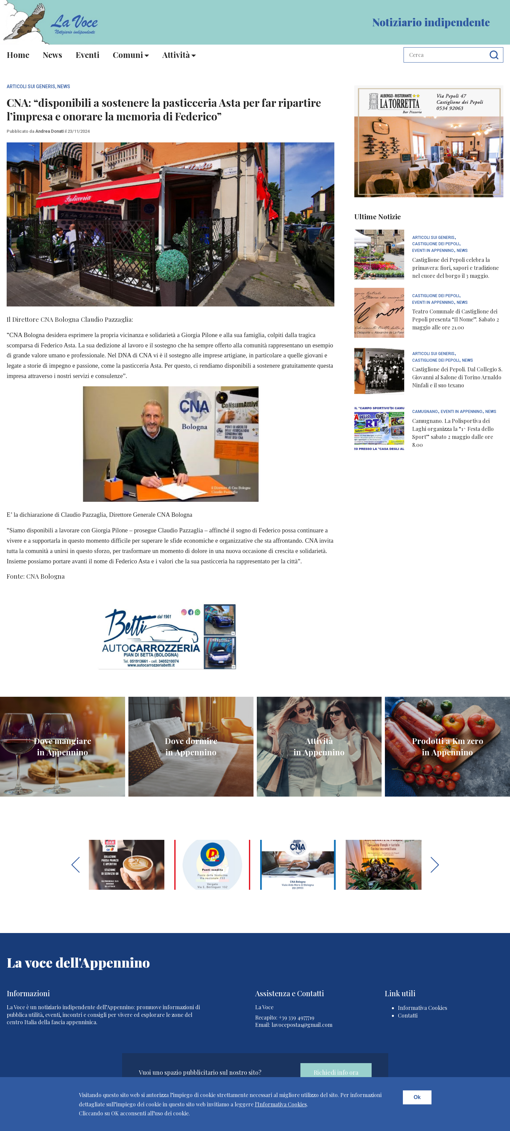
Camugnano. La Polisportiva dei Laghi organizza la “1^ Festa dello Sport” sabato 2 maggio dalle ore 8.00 (453, 432)
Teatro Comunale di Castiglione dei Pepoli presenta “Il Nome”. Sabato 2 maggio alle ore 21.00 (455, 319)
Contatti (408, 1015)
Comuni (128, 54)
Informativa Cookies (422, 1007)
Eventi (87, 54)
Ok (417, 1097)
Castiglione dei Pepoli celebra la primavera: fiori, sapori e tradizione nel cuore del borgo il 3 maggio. (455, 267)
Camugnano (425, 412)
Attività (176, 54)
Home (18, 54)
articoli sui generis (31, 86)
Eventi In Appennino (433, 251)
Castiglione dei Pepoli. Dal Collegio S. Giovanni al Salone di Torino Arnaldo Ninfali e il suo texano (457, 377)
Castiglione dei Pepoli (435, 244)
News (52, 54)
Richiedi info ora (336, 1072)
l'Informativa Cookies (281, 1104)
